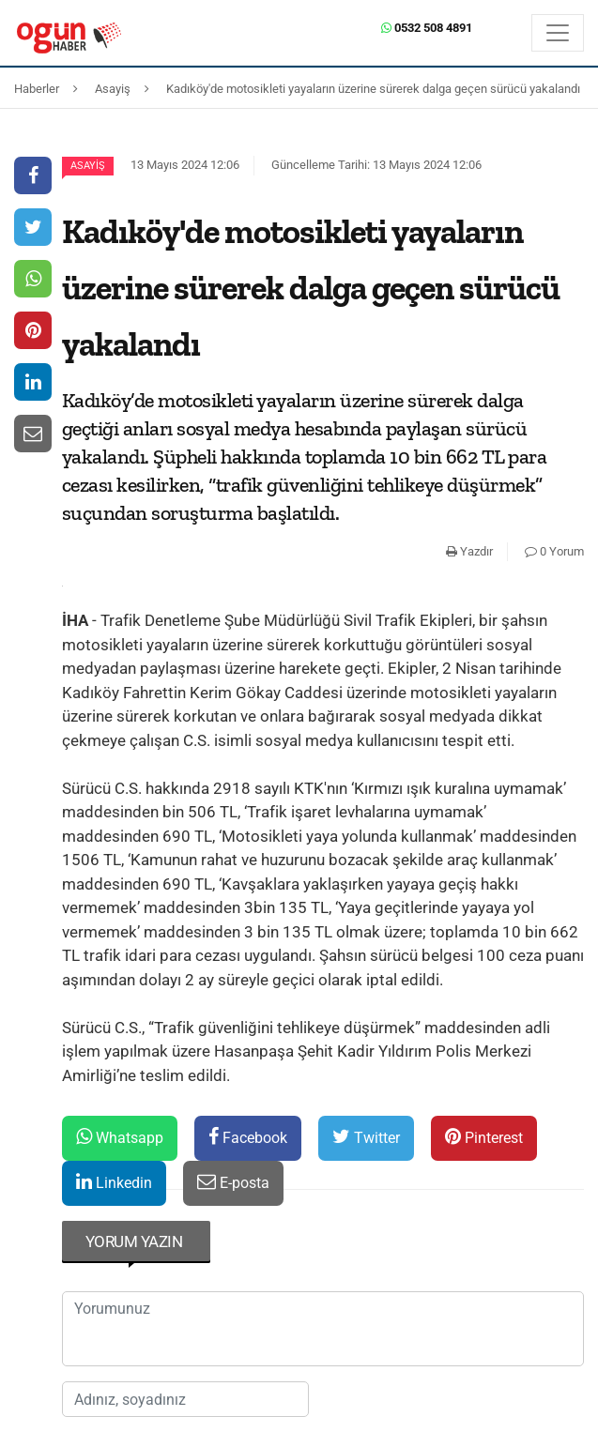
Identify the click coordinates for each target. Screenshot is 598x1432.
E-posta (233, 1182)
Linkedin (114, 1182)
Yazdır (469, 551)
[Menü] (557, 33)
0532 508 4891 (426, 28)
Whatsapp (119, 1137)
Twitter (366, 1137)
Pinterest (484, 1137)
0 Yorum (554, 551)
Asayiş (87, 166)
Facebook (247, 1137)
